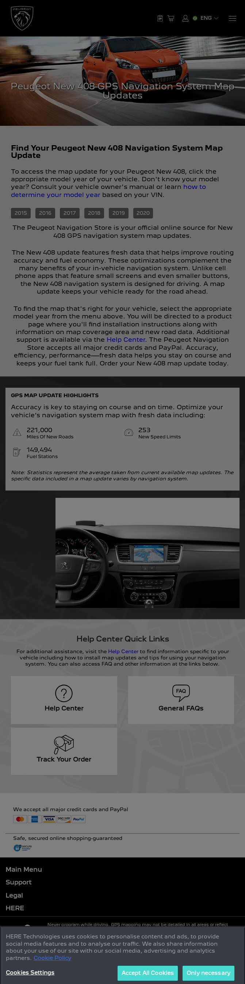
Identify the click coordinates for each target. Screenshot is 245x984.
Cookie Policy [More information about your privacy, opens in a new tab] (52, 970)
